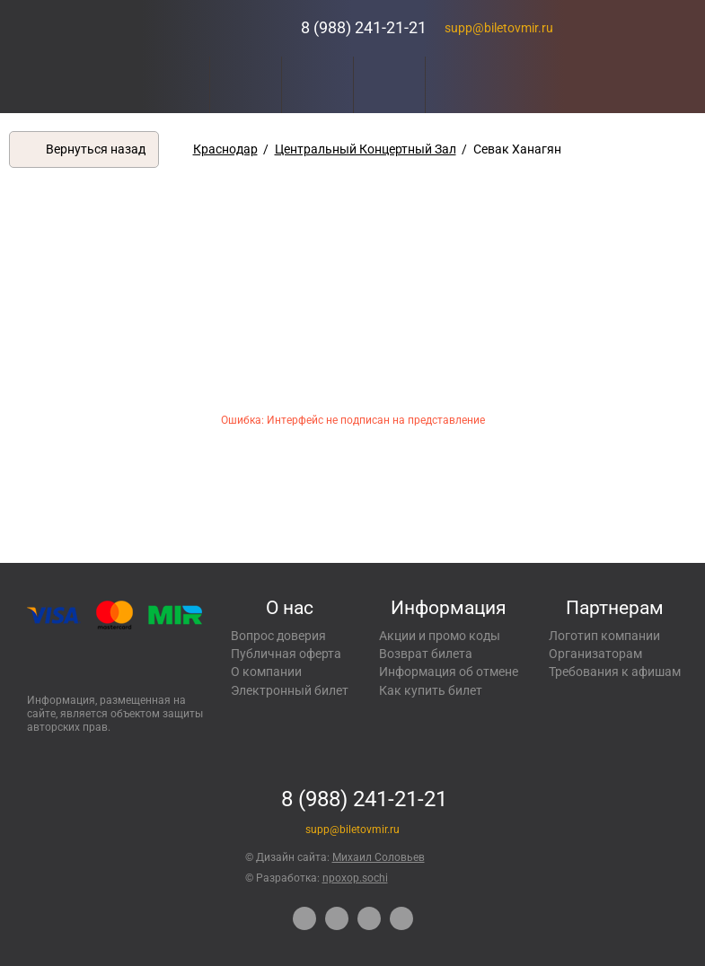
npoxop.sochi (355, 878)
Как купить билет (430, 690)
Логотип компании (604, 635)
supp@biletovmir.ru (499, 28)
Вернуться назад (95, 149)
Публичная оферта (286, 653)
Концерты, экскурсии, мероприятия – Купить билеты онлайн (218, 28)
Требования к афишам (615, 671)
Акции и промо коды (439, 635)
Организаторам (595, 653)
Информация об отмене (448, 671)
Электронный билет (289, 690)
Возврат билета (425, 653)
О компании (266, 671)
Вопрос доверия (278, 635)
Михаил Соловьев (378, 857)
